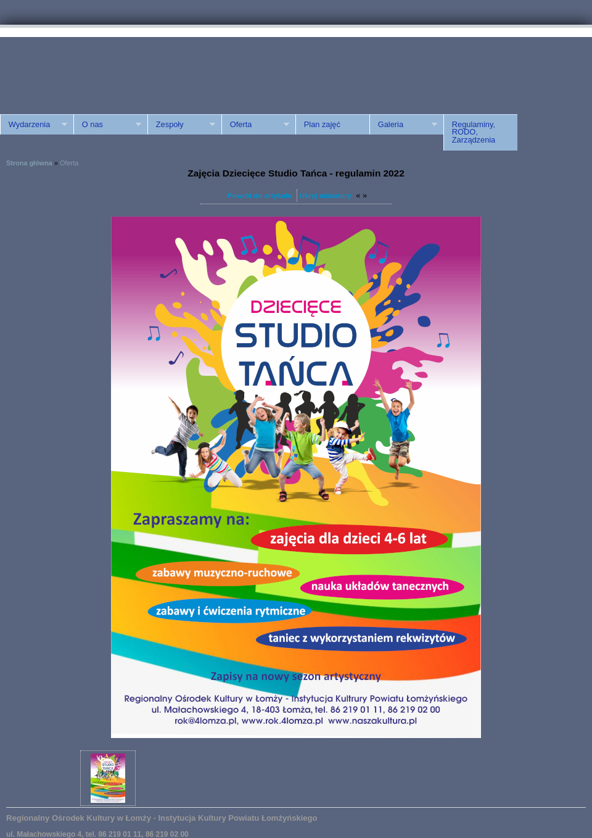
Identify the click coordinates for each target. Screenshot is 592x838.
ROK (105, 69)
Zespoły (181, 125)
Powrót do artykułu (260, 195)
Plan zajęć (322, 124)
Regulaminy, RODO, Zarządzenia (473, 132)
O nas (107, 125)
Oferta (255, 125)
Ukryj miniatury (326, 195)
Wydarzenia (33, 125)
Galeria (403, 125)
